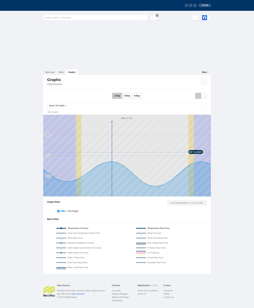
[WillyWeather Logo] (58, 5)
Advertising (117, 300)
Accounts (116, 290)
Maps (61, 72)
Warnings (50, 72)
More (204, 72)
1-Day (117, 95)
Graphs (72, 72)
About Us (141, 294)
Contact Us (168, 297)
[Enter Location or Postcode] (95, 18)
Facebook (168, 290)
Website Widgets (120, 294)
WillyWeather (55, 84)
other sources (77, 294)
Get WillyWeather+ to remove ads (187, 203)
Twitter (166, 294)
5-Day (137, 95)
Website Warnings (120, 297)
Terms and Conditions (147, 290)
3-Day (127, 95)
